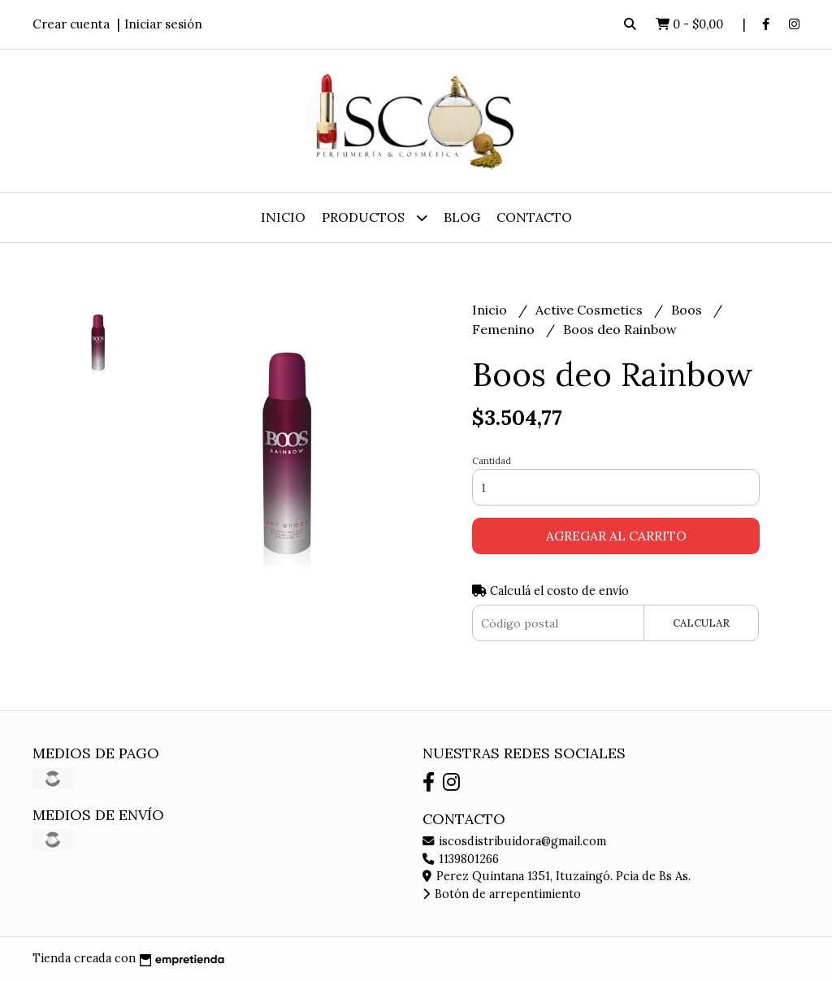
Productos (374, 217)
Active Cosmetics (590, 310)
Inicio (283, 217)
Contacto (534, 217)
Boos (688, 310)
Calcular (701, 623)
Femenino (505, 329)
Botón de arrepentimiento (501, 894)
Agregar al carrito (616, 535)
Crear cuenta (71, 24)
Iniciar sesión (163, 24)
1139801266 (460, 859)
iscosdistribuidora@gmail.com (514, 841)
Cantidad (491, 461)
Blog (462, 217)
